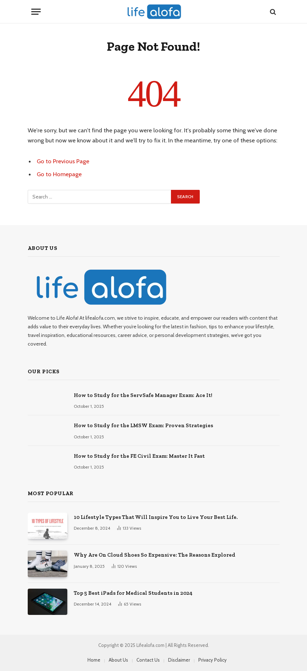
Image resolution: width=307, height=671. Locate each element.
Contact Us (148, 660)
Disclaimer (179, 660)
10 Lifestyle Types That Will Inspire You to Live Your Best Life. (156, 517)
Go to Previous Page (63, 161)
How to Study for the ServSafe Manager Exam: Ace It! (143, 395)
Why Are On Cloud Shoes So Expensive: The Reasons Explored (154, 555)
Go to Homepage (59, 174)
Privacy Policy (212, 660)
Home (93, 660)
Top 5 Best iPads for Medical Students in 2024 (133, 593)
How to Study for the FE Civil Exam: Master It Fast (139, 456)
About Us (118, 660)
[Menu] (36, 12)
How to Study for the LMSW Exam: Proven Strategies (143, 425)
